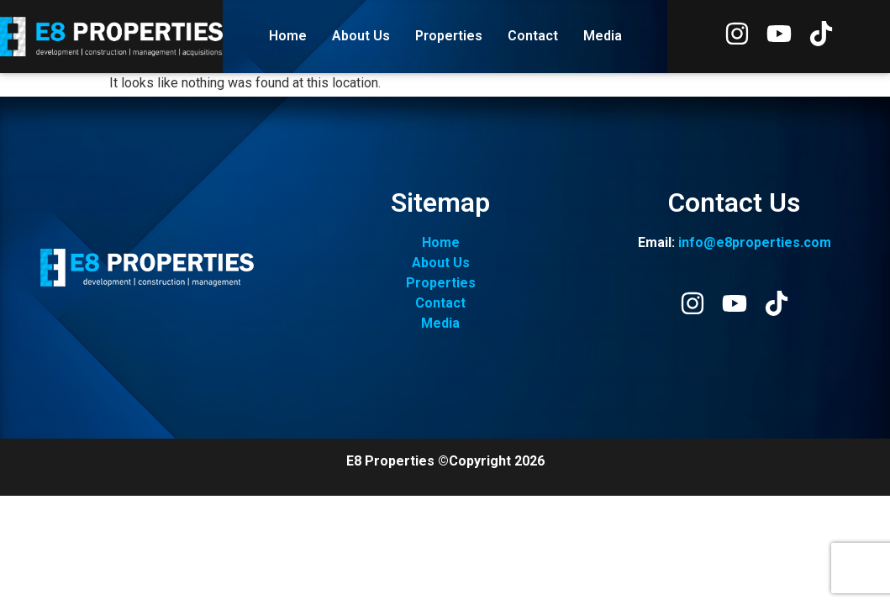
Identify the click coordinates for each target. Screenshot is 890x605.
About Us (361, 36)
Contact (533, 36)
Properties (448, 36)
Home (288, 36)
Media (602, 36)
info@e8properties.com (754, 242)
